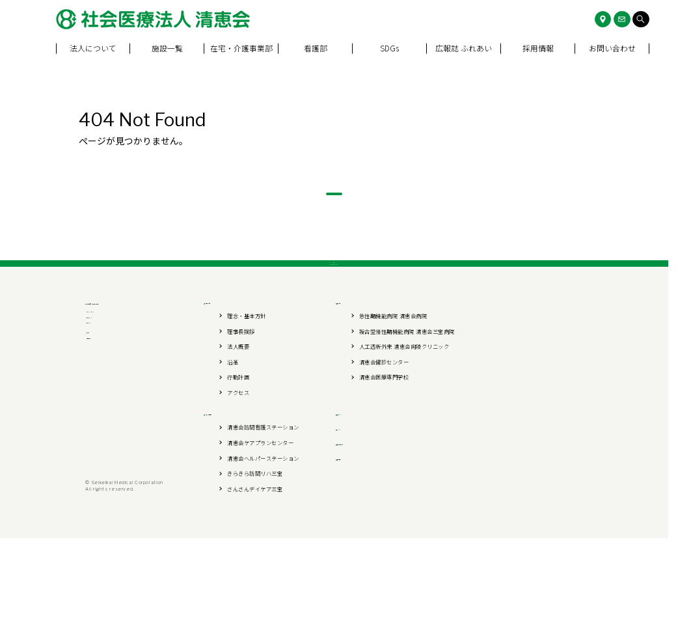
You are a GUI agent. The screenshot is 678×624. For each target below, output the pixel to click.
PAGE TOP (334, 311)
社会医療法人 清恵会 (135, 369)
